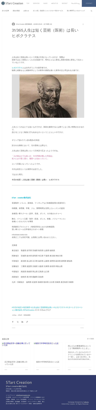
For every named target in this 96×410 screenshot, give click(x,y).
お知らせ (26, 10)
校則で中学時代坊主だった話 (47, 362)
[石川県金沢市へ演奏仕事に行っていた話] (16, 350)
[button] (91, 11)
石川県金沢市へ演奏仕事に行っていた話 (15, 363)
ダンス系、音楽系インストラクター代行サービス (48, 10)
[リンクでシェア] (27, 322)
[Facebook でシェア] (13, 322)
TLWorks (86, 402)
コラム (14, 315)
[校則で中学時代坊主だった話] (48, 350)
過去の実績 (16, 10)
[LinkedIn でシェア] (22, 322)
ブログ (20, 315)
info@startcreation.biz (23, 395)
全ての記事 (5, 10)
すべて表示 (90, 339)
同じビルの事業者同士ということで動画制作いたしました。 (79, 347)
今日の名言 (27, 315)
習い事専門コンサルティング (76, 10)
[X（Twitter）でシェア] (17, 322)
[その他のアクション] (83, 24)
